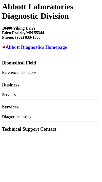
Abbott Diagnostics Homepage (36, 47)
